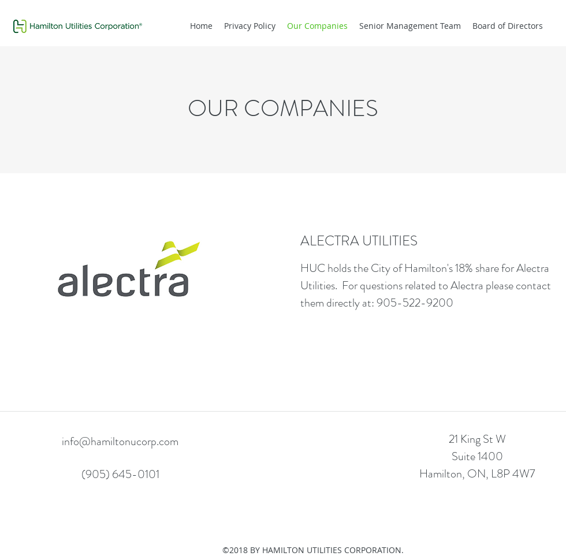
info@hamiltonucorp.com (120, 441)
